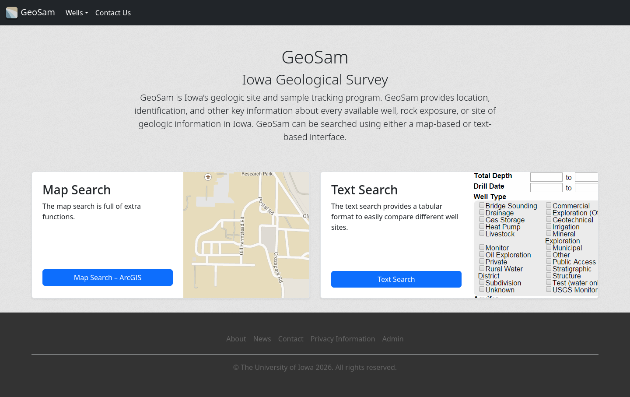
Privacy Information (343, 339)
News (262, 339)
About (236, 339)
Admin (393, 339)
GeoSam (30, 13)
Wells (74, 13)
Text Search (396, 279)
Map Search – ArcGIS (108, 277)
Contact (291, 339)
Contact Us (113, 13)
